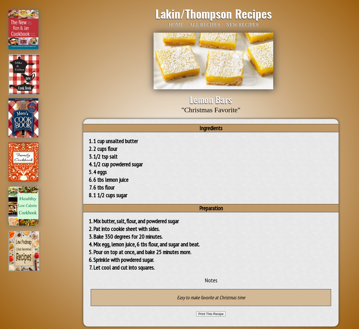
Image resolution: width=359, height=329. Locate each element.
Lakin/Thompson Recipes (213, 13)
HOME (176, 24)
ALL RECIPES (204, 24)
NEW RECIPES (242, 24)
